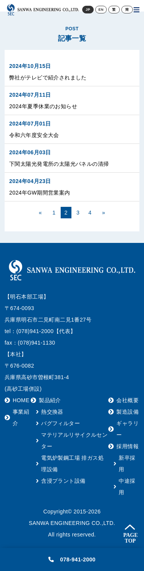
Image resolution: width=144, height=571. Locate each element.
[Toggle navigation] (136, 10)
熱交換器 (52, 412)
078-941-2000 (72, 559)
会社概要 (127, 400)
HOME (21, 400)
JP (88, 10)
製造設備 (127, 412)
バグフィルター (60, 423)
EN (100, 10)
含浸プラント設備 (63, 481)
